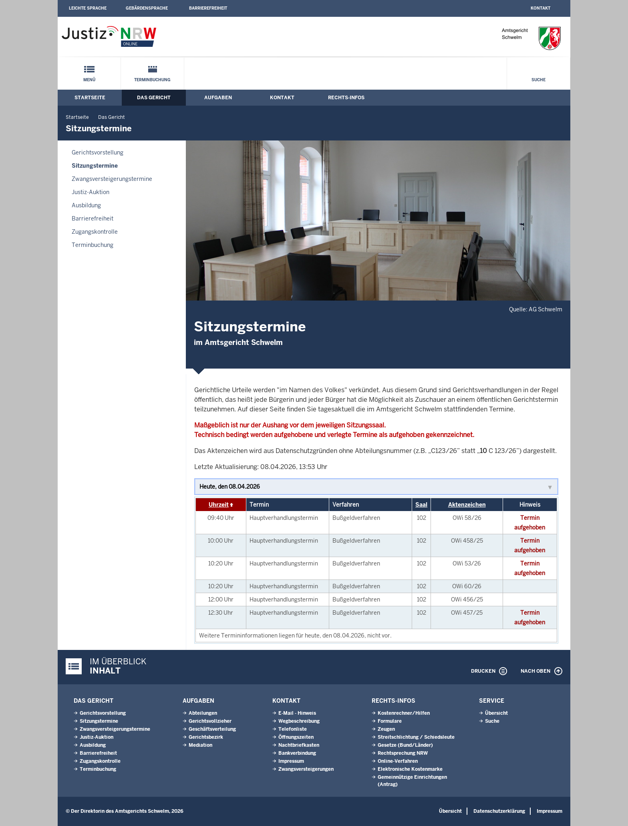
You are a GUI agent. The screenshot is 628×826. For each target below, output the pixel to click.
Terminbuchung (152, 79)
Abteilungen (203, 713)
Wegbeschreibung (299, 721)
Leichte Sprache (88, 8)
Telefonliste (292, 729)
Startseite (89, 97)
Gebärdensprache (147, 8)
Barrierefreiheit (208, 8)
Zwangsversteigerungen (306, 769)
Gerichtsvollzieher (210, 721)
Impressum (291, 761)
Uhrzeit (219, 504)
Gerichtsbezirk (206, 737)
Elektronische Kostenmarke (410, 769)
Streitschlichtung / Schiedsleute (416, 737)
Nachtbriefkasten (298, 745)
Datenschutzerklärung (499, 811)
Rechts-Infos (346, 97)
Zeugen (386, 729)
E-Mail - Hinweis (297, 713)
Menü (89, 79)
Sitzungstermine (95, 165)
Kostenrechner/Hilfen (404, 713)
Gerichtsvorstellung (97, 152)
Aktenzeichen (467, 504)
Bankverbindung (297, 753)
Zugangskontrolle (95, 231)
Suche (538, 79)
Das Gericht (154, 97)
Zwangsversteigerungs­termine (112, 178)
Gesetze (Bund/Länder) (405, 745)
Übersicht (496, 713)
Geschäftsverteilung (212, 729)
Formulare (390, 721)
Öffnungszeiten (296, 737)
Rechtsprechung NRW (403, 753)
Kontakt (540, 8)
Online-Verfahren (398, 761)
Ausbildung (86, 205)
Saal (421, 504)
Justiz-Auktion (90, 192)
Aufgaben (218, 97)
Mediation (200, 745)
